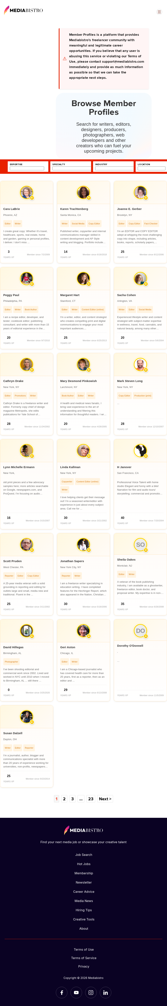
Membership (84, 873)
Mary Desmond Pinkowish (78, 381)
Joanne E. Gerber (129, 209)
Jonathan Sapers (72, 561)
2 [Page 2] (64, 799)
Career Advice (83, 892)
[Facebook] (61, 992)
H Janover (124, 467)
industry (101, 164)
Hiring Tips (84, 910)
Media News (84, 901)
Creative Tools (84, 919)
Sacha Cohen (126, 295)
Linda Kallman (70, 467)
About (83, 928)
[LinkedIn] (105, 992)
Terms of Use (84, 949)
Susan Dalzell (12, 733)
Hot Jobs (84, 864)
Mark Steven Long (130, 381)
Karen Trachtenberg (74, 209)
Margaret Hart (70, 295)
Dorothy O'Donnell (130, 645)
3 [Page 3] (72, 799)
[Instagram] (91, 992)
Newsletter (84, 882)
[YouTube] (76, 992)
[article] (26, 222)
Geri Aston (67, 647)
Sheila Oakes (126, 559)
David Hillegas (13, 647)
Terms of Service (84, 958)
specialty (58, 164)
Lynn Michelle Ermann (18, 467)
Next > (105, 799)
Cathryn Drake (13, 381)
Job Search (83, 855)
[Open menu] (159, 12)
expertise (16, 164)
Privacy (83, 966)
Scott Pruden (12, 561)
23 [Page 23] (90, 799)
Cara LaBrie (11, 209)
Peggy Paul (11, 295)
